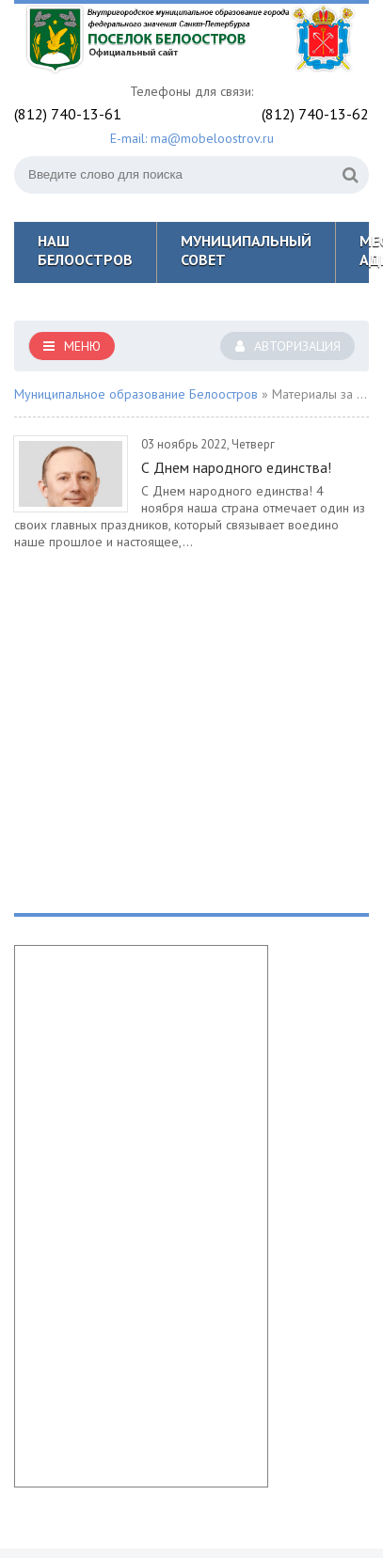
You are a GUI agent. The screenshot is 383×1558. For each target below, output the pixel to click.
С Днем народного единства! (236, 467)
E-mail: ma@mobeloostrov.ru (192, 138)
